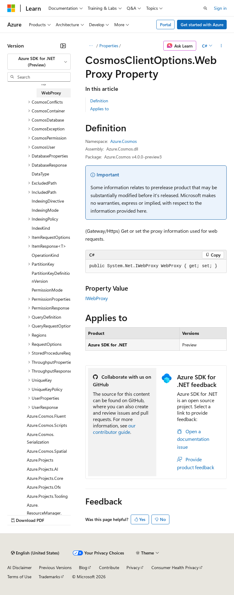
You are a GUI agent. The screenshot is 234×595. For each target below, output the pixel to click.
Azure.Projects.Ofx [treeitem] (44, 487)
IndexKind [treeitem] (41, 228)
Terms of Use (19, 576)
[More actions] (221, 46)
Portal (165, 24)
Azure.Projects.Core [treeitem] (45, 478)
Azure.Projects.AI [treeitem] (42, 469)
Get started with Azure (202, 24)
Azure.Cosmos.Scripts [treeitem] (47, 425)
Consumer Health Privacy (175, 567)
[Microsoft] (11, 8)
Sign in (220, 8)
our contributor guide (114, 428)
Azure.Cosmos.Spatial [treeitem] (47, 451)
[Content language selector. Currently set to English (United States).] (35, 553)
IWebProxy (96, 298)
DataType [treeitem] (40, 174)
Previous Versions (55, 567)
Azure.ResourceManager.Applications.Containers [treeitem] (49, 512)
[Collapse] (63, 45)
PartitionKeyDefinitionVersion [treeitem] (51, 277)
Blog (83, 567)
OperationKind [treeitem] (45, 255)
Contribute (109, 567)
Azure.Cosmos (123, 141)
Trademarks (49, 576)
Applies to (99, 109)
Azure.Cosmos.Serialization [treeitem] (40, 438)
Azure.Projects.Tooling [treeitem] (47, 496)
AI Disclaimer (19, 567)
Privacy (133, 567)
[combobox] (39, 62)
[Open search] (205, 8)
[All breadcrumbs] (90, 46)
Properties (108, 45)
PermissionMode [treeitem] (47, 290)
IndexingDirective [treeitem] (48, 201)
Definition (99, 101)
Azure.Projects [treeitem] (40, 460)
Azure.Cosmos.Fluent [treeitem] (46, 416)
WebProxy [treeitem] (51, 93)
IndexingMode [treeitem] (45, 210)
